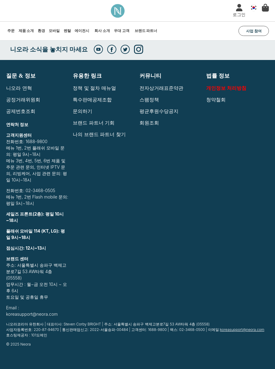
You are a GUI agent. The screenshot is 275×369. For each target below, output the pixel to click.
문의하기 (82, 111)
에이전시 (82, 30)
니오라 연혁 (19, 88)
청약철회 (216, 100)
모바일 (54, 30)
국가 (252, 8)
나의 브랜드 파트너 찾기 (99, 134)
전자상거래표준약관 (161, 88)
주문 (11, 30)
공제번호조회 (20, 111)
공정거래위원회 (23, 100)
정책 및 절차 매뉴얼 (94, 88)
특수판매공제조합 (92, 100)
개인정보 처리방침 (226, 88)
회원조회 (149, 123)
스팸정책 (149, 100)
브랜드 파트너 (146, 30)
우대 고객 (121, 30)
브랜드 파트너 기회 (94, 123)
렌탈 (67, 30)
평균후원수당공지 (158, 111)
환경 (41, 30)
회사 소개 (102, 30)
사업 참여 (254, 30)
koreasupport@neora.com (242, 329)
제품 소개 (26, 30)
